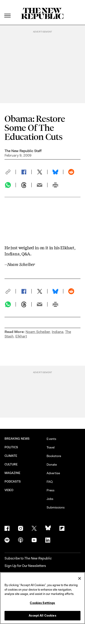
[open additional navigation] (7, 10)
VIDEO (9, 490)
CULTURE (11, 464)
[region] (42, 598)
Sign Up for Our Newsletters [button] (25, 566)
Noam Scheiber (38, 331)
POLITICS (11, 447)
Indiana (57, 331)
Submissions (56, 507)
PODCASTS (13, 481)
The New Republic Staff (23, 150)
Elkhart (21, 336)
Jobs (50, 499)
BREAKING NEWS (17, 439)
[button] (10, 172)
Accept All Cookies (42, 615)
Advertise (53, 473)
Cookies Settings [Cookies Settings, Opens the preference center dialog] (42, 603)
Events (51, 439)
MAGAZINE (13, 473)
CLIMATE (11, 456)
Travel (50, 447)
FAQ (50, 482)
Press (50, 490)
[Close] (80, 578)
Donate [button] (52, 464)
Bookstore (54, 456)
